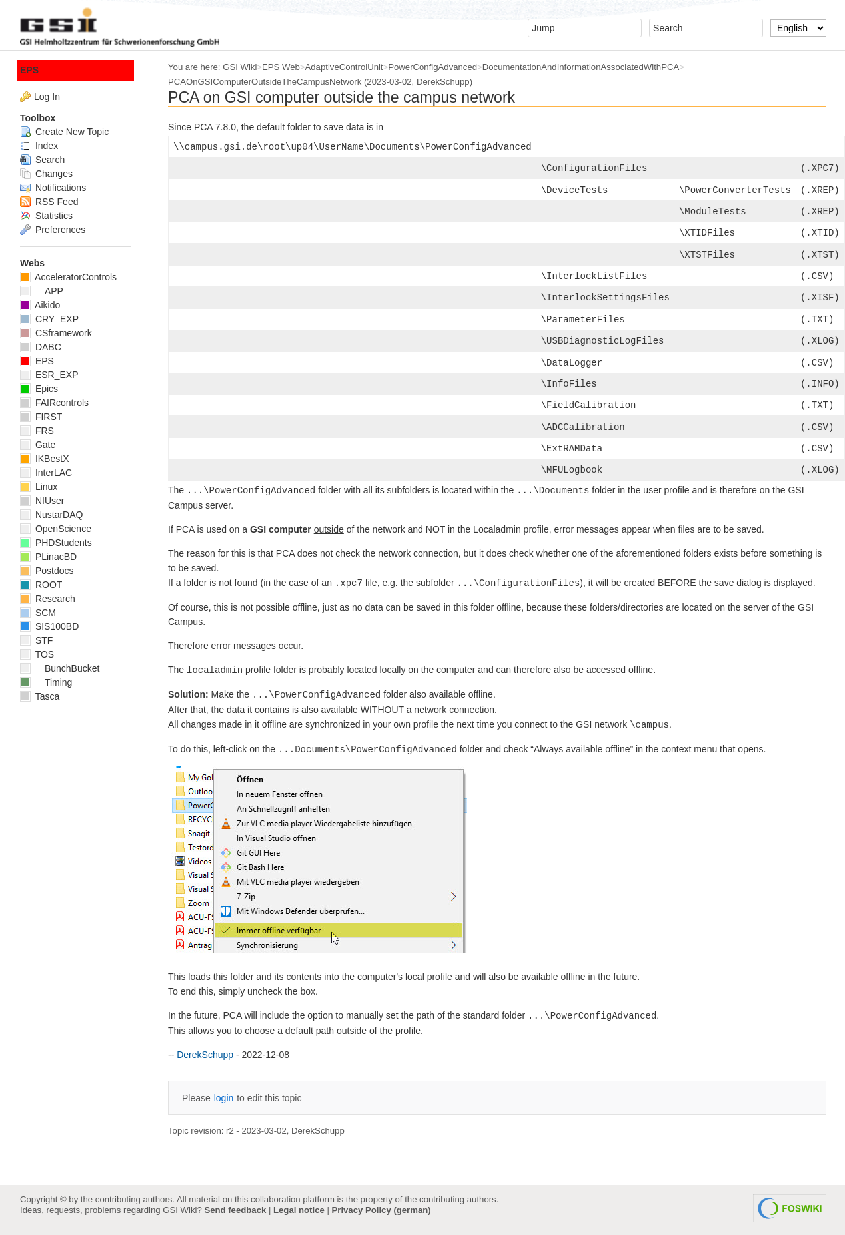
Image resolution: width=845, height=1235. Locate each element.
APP (41, 291)
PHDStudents (56, 542)
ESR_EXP (49, 375)
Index (39, 145)
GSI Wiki (240, 67)
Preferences (52, 229)
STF (36, 640)
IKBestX (44, 458)
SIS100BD (49, 626)
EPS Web (281, 67)
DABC (40, 347)
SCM (38, 612)
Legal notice (299, 1210)
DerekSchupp (443, 82)
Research (47, 598)
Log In (47, 96)
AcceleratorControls (68, 277)
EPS (29, 70)
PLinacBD (48, 556)
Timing (46, 682)
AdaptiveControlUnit (344, 67)
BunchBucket (59, 668)
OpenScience (55, 528)
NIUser (42, 500)
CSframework (56, 333)
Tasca (39, 696)
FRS (37, 430)
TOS (37, 654)
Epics (39, 388)
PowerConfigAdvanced (432, 67)
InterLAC (46, 472)
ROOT (41, 584)
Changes (46, 173)
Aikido (40, 305)
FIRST (41, 416)
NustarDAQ (51, 514)
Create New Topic (64, 131)
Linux (38, 486)
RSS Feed (49, 201)
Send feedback (235, 1210)
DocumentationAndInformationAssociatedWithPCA (580, 67)
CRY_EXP (49, 319)
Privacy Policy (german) (381, 1210)
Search (42, 159)
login (224, 1098)
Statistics (46, 215)
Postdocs (46, 570)
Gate (37, 444)
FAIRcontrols (54, 402)
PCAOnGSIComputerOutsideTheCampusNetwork (264, 82)
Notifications (53, 187)
